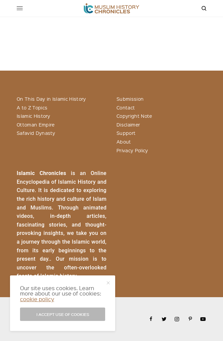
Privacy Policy (132, 150)
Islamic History (33, 116)
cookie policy (37, 299)
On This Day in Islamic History (51, 99)
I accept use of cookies (62, 314)
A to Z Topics (32, 107)
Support (126, 133)
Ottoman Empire (35, 124)
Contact (126, 107)
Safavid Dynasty (36, 133)
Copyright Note (134, 116)
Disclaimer (128, 124)
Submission (130, 99)
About (124, 142)
